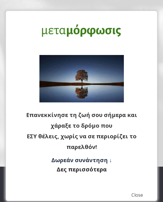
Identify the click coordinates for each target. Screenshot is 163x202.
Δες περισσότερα (82, 169)
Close (137, 195)
